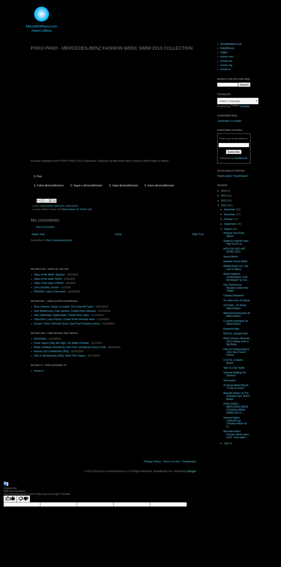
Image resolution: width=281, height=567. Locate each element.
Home (118, 234)
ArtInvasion (229, 380)
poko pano (59, 206)
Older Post (198, 234)
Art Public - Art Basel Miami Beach (234, 307)
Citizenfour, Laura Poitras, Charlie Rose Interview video (64, 319)
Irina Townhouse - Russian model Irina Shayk (235, 287)
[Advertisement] (79, 254)
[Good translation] (10, 498)
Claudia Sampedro (233, 295)
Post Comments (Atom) (59, 240)
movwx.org (226, 65)
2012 (224, 205)
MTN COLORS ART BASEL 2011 (234, 250)
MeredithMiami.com (231, 44)
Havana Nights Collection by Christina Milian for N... (235, 422)
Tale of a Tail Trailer (234, 367)
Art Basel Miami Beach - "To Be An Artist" (236, 387)
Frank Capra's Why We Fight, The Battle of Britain (61, 343)
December (230, 209)
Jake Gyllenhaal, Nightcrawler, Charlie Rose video (61, 315)
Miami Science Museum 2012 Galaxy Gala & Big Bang (236, 341)
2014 (224, 195)
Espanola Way (231, 328)
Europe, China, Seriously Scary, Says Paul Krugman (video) (67, 323)
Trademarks (189, 461)
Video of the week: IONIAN (49, 283)
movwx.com (226, 56)
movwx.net (226, 61)
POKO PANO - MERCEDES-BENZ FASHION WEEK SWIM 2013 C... (235, 408)
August (228, 228)
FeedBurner (240, 158)
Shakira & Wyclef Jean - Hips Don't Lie (236, 242)
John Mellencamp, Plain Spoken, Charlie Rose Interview (65, 311)
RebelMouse (227, 48)
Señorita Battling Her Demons (234, 374)
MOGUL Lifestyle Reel (235, 333)
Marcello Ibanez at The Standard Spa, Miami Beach (236, 396)
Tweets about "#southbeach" (233, 176)
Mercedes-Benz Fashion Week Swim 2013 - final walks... (236, 434)
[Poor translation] (23, 498)
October (228, 219)
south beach (72, 206)
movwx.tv (39, 370)
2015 (224, 190)
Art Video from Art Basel (236, 300)
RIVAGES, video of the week (50, 291)
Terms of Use (171, 461)
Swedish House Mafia (235, 261)
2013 (224, 200)
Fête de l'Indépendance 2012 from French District (236, 352)
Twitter (224, 52)
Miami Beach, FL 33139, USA (77, 209)
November (230, 214)
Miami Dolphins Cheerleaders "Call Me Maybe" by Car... (236, 277)
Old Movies (40, 338)
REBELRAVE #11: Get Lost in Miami (235, 267)
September (230, 223)
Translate (240, 106)
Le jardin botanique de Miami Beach (235, 322)
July (226, 443)
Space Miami (230, 256)
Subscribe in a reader (229, 121)
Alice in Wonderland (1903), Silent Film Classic (60, 355)
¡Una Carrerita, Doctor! (46, 287)
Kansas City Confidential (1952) (51, 351)
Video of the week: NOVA (48, 279)
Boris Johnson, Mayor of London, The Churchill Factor (63, 306)
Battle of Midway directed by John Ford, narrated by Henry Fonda (70, 347)
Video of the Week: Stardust (49, 274)
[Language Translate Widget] (237, 101)
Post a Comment (45, 227)
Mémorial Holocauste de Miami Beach (236, 314)
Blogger (192, 471)
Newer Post (38, 234)
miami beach (46, 206)
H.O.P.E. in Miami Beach (233, 361)
